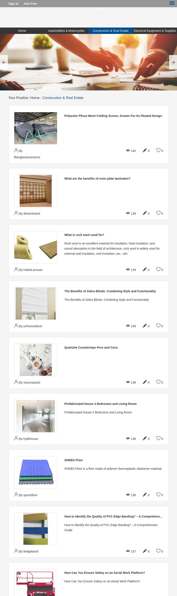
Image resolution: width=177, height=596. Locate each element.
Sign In (14, 3)
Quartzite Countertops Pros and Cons (91, 347)
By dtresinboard (27, 213)
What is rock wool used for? (84, 235)
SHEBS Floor (73, 460)
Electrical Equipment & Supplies (155, 30)
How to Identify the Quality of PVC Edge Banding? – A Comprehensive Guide (118, 516)
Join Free (30, 3)
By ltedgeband (26, 551)
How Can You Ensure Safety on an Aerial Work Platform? (104, 572)
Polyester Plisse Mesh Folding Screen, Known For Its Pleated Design (113, 116)
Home (22, 30)
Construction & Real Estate (111, 30)
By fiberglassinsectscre (27, 153)
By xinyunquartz (27, 382)
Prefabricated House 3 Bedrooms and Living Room (100, 404)
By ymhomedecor (28, 325)
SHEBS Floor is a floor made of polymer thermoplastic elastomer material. (113, 468)
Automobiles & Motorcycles (66, 30)
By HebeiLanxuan (28, 269)
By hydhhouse (26, 438)
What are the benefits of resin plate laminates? (97, 178)
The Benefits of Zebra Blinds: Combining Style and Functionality (110, 291)
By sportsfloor (25, 494)
